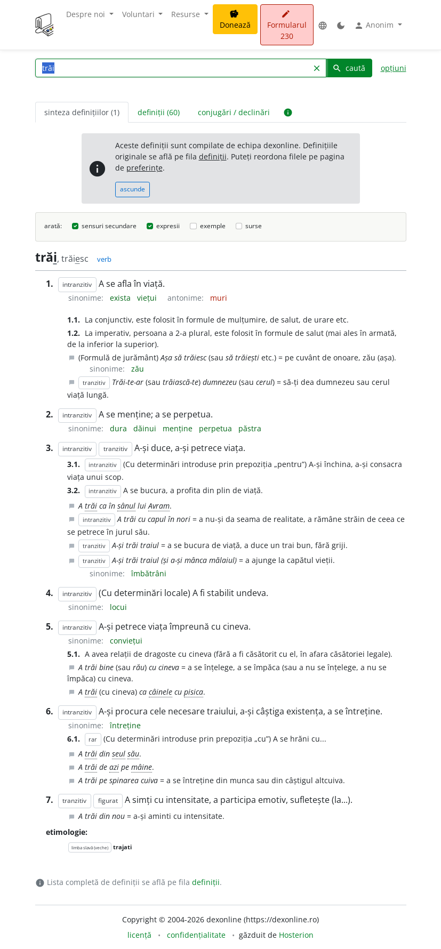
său (133, 754)
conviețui (126, 641)
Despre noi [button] (86, 14)
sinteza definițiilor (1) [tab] (81, 112)
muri (218, 298)
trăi (91, 506)
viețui (148, 298)
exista (121, 298)
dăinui (145, 428)
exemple (213, 225)
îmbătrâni (148, 573)
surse (253, 225)
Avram (159, 506)
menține (179, 428)
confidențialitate (196, 935)
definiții (213, 156)
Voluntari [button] (139, 14)
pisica (193, 692)
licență (139, 935)
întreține (125, 725)
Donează (235, 19)
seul (118, 754)
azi (114, 767)
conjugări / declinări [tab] (234, 112)
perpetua (216, 428)
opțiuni (393, 68)
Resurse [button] (186, 14)
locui (118, 607)
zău (137, 369)
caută (348, 68)
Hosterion (296, 935)
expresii (168, 225)
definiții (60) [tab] (159, 112)
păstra (249, 428)
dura (119, 428)
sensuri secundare (109, 225)
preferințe (144, 168)
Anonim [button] (375, 25)
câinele (160, 692)
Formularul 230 (287, 25)
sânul (126, 506)
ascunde (132, 189)
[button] (323, 25)
